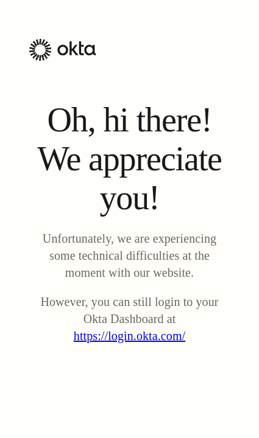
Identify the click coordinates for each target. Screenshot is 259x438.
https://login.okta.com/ (129, 335)
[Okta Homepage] (62, 57)
